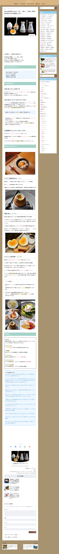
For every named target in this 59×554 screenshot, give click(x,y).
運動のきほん (38, 3)
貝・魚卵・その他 (45, 144)
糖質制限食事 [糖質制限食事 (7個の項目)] (52, 47)
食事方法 (44, 148)
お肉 (43, 118)
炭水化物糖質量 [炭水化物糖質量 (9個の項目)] (49, 38)
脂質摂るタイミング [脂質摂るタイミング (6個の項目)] (43, 51)
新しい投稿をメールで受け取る (11, 530)
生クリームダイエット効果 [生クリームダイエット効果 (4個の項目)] (49, 40)
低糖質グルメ (44, 102)
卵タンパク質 (33, 471)
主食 (43, 131)
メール (5, 515)
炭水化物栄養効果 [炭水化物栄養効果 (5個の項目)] (43, 38)
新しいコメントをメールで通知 (11, 527)
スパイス (44, 123)
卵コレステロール (26, 471)
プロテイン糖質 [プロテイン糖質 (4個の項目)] (43, 29)
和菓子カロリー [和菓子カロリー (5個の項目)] (43, 31)
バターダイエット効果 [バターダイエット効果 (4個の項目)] (48, 22)
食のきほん (34, 468)
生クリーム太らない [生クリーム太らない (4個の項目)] (43, 42)
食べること (29, 1)
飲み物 (43, 150)
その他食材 (44, 122)
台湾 (43, 87)
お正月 (43, 91)
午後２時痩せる (44, 107)
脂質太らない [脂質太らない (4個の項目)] (51, 49)
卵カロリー (19, 471)
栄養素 (43, 137)
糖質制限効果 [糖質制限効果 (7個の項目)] (42, 47)
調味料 (43, 140)
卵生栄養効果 (19, 473)
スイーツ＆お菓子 (45, 85)
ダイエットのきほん (30, 3)
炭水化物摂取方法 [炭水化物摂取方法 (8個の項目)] (48, 36)
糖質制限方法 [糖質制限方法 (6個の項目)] (47, 47)
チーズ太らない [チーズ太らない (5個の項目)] (50, 20)
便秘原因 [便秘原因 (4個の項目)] (47, 29)
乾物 (42, 100)
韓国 (43, 89)
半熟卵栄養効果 (13, 471)
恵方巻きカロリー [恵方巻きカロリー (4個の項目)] (43, 33)
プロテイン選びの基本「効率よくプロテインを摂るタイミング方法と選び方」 (20, 413)
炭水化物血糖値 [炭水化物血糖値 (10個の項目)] (43, 40)
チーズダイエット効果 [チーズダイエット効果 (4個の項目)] (44, 20)
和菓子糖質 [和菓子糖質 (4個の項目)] (47, 31)
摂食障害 (43, 109)
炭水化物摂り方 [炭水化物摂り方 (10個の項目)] (43, 36)
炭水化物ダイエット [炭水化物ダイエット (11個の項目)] (49, 33)
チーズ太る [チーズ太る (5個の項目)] (42, 22)
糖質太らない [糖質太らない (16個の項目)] (42, 49)
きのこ (43, 120)
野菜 (43, 146)
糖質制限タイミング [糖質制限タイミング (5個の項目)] (43, 45)
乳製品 (43, 133)
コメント (6, 502)
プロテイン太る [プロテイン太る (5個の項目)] (48, 27)
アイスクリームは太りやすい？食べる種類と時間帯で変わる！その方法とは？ (20, 378)
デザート (44, 125)
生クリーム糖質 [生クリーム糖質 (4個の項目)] (49, 42)
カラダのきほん (22, 3)
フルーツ (44, 129)
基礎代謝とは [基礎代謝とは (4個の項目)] (52, 31)
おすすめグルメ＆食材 (46, 81)
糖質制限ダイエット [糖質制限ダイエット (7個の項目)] (50, 45)
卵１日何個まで (26, 473)
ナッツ (43, 127)
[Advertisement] (20, 46)
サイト (5, 520)
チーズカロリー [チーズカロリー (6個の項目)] (43, 18)
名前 (5, 510)
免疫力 (43, 104)
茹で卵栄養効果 (33, 473)
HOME (29, 549)
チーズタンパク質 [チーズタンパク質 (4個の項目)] (48, 18)
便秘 (43, 96)
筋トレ (43, 111)
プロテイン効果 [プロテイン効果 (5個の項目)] (43, 27)
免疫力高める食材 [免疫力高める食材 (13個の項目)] (52, 29)
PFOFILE (43, 3)
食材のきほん (16, 3)
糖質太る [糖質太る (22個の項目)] (47, 49)
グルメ (43, 84)
